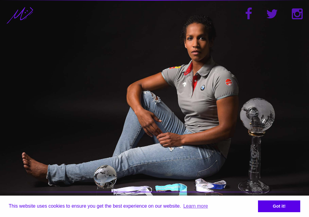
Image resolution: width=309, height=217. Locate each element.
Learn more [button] (195, 206)
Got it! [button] (279, 206)
